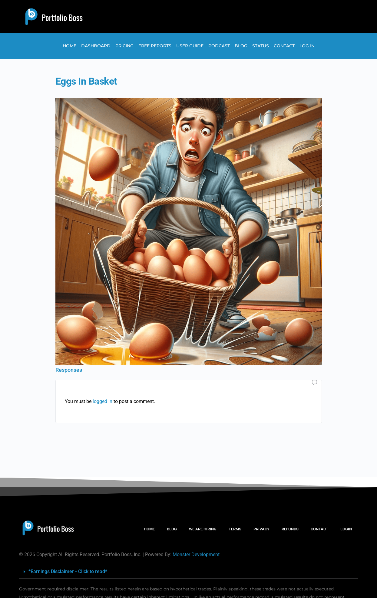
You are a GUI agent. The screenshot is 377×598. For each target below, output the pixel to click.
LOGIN (346, 529)
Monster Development (196, 554)
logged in (102, 401)
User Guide (189, 46)
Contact (284, 46)
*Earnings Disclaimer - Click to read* (67, 571)
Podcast (219, 46)
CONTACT (319, 529)
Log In (307, 46)
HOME (149, 529)
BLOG (172, 529)
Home (69, 46)
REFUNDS (290, 529)
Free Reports (154, 46)
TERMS (235, 529)
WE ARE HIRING (203, 529)
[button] (188, 572)
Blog (241, 46)
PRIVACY (261, 529)
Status (260, 46)
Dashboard (96, 46)
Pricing (124, 46)
